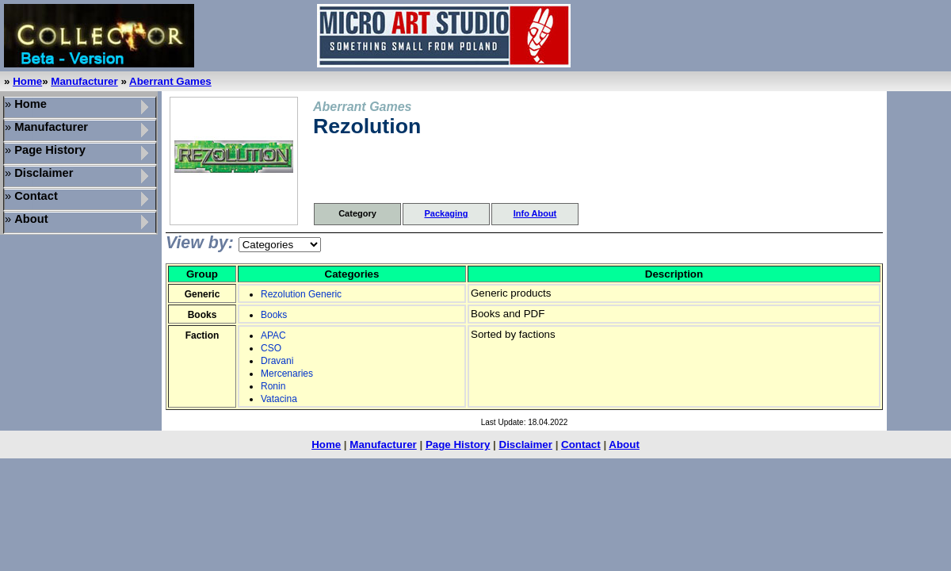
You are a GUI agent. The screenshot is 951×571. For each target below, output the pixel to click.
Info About (535, 213)
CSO (271, 348)
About (624, 444)
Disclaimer (525, 444)
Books (274, 314)
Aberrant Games (170, 81)
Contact (581, 444)
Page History (458, 444)
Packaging (446, 213)
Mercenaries (287, 373)
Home (27, 81)
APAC (273, 335)
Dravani (277, 360)
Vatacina (279, 398)
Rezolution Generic (301, 294)
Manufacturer (84, 81)
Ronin (273, 386)
